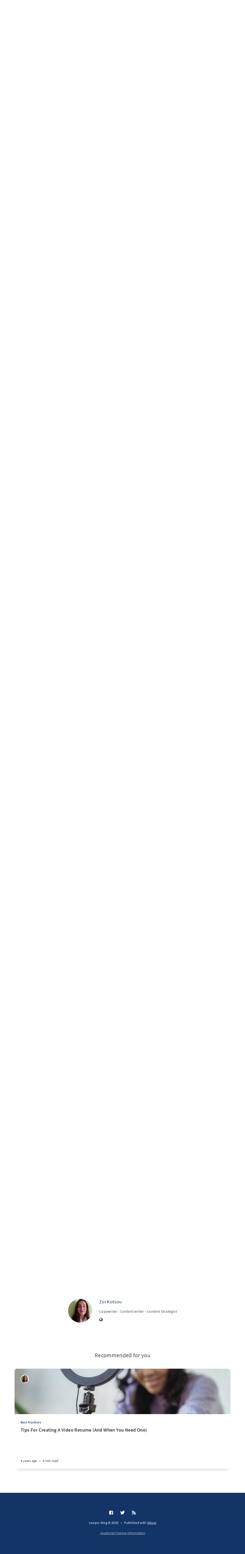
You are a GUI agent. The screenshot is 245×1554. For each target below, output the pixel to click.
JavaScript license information (122, 1533)
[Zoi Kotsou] (80, 1311)
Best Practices (31, 1422)
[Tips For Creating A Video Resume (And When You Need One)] (122, 1448)
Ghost (151, 1523)
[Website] (101, 1320)
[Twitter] (122, 1513)
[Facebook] (111, 1513)
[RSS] (134, 1513)
